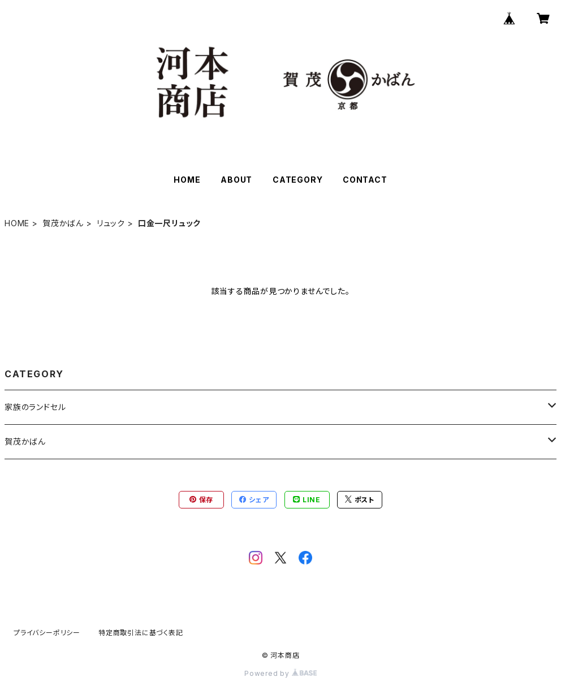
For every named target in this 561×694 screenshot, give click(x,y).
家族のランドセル (35, 407)
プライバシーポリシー (47, 632)
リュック (111, 223)
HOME (187, 179)
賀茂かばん (63, 223)
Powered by (280, 673)
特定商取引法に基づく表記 (140, 632)
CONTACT (365, 179)
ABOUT (236, 179)
